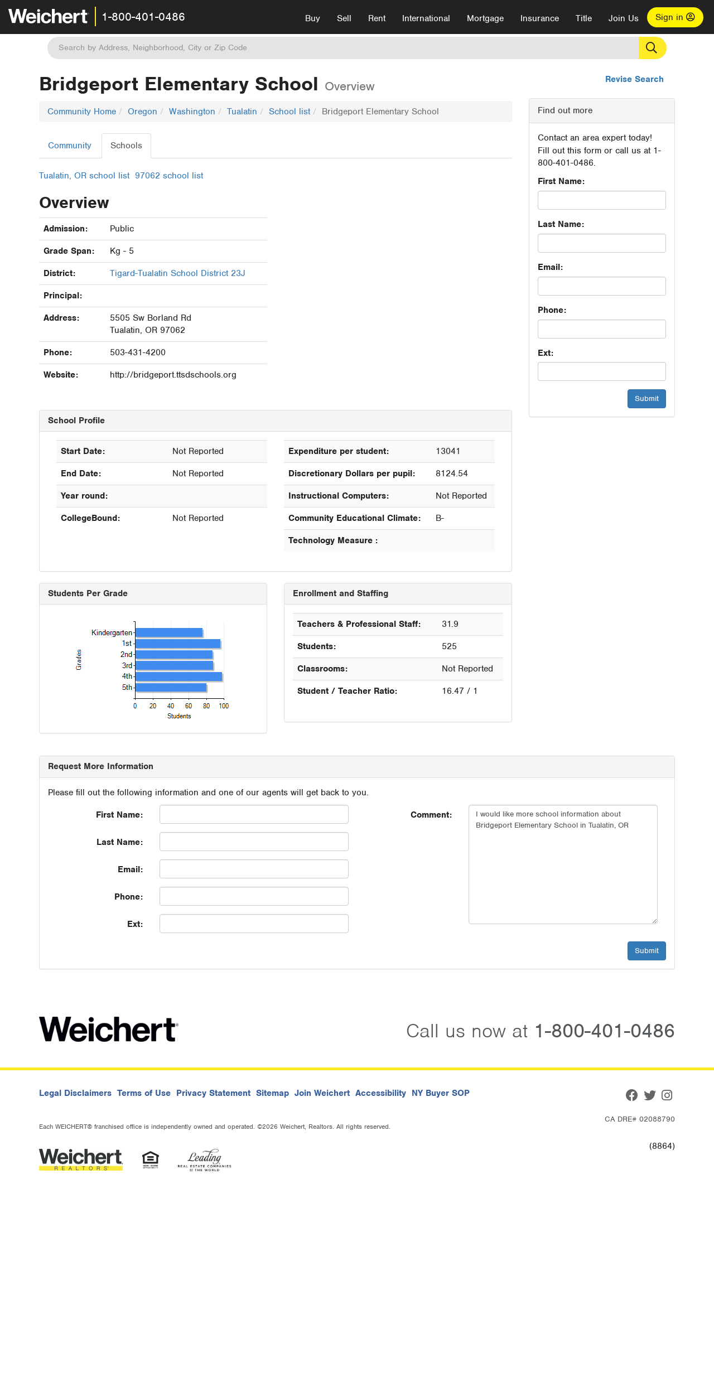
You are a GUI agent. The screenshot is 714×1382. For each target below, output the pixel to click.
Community (69, 145)
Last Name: (561, 224)
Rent (376, 18)
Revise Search (634, 79)
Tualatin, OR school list (84, 175)
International (426, 18)
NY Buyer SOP (441, 1093)
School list (289, 111)
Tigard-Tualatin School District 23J (177, 273)
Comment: (431, 814)
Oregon (142, 111)
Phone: (552, 310)
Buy (312, 18)
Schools (126, 145)
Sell (344, 18)
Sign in (675, 17)
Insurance (539, 18)
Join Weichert (322, 1093)
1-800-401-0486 (143, 16)
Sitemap (272, 1093)
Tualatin (242, 111)
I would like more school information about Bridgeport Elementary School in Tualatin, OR (563, 864)
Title (584, 18)
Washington (192, 111)
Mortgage (485, 18)
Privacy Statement (213, 1093)
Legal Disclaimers (75, 1093)
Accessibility (380, 1093)
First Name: (561, 181)
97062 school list (169, 175)
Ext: (545, 353)
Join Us (624, 18)
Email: (550, 267)
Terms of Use (144, 1093)
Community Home (81, 111)
